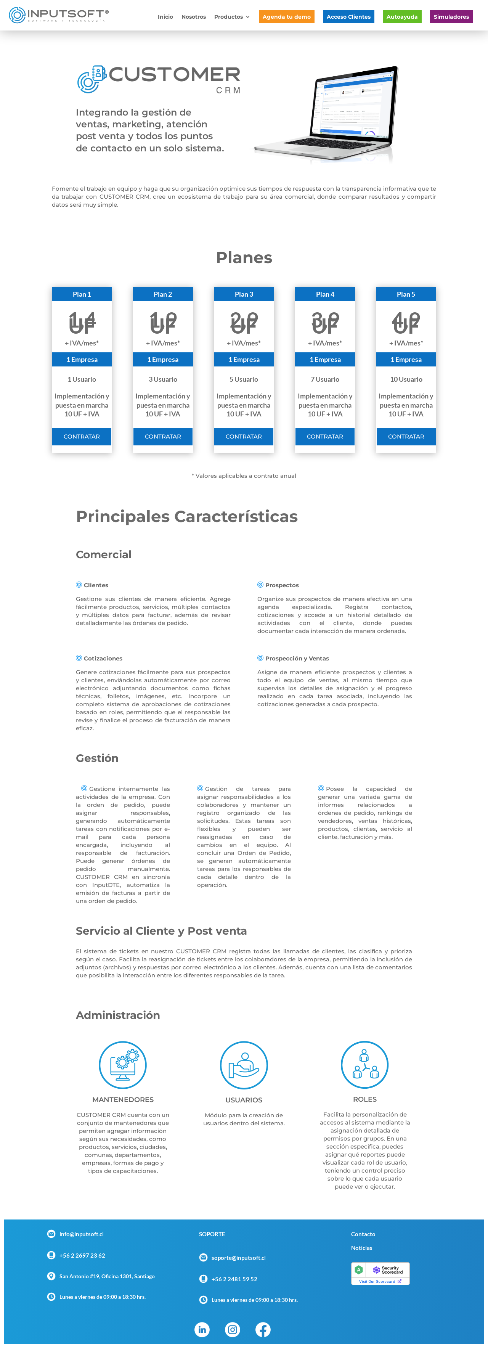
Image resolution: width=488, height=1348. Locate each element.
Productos (228, 17)
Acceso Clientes (349, 16)
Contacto (363, 1234)
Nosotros (193, 17)
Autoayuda (402, 16)
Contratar (82, 436)
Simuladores (451, 16)
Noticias (361, 1247)
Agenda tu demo (287, 16)
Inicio (165, 17)
